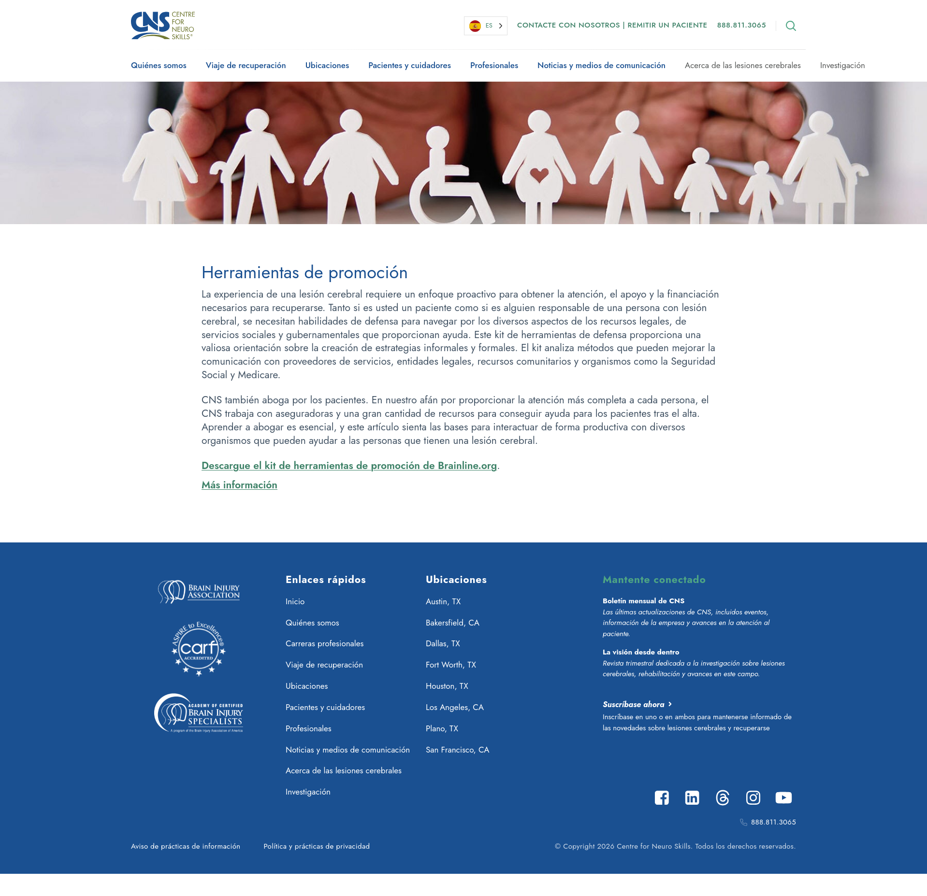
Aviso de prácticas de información (186, 846)
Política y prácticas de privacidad (317, 846)
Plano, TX (442, 728)
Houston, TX (447, 686)
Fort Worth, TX (451, 664)
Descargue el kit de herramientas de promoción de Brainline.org (349, 465)
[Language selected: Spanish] (485, 25)
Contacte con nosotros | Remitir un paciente (612, 25)
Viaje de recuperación (246, 65)
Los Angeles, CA (455, 707)
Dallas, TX (443, 643)
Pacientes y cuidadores (409, 65)
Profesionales (494, 65)
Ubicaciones (327, 65)
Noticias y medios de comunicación (601, 65)
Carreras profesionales (324, 643)
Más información (239, 485)
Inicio (295, 601)
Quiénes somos (159, 65)
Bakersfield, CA (452, 622)
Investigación (842, 65)
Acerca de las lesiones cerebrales (743, 65)
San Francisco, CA (458, 749)
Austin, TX (443, 601)
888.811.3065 (741, 25)
